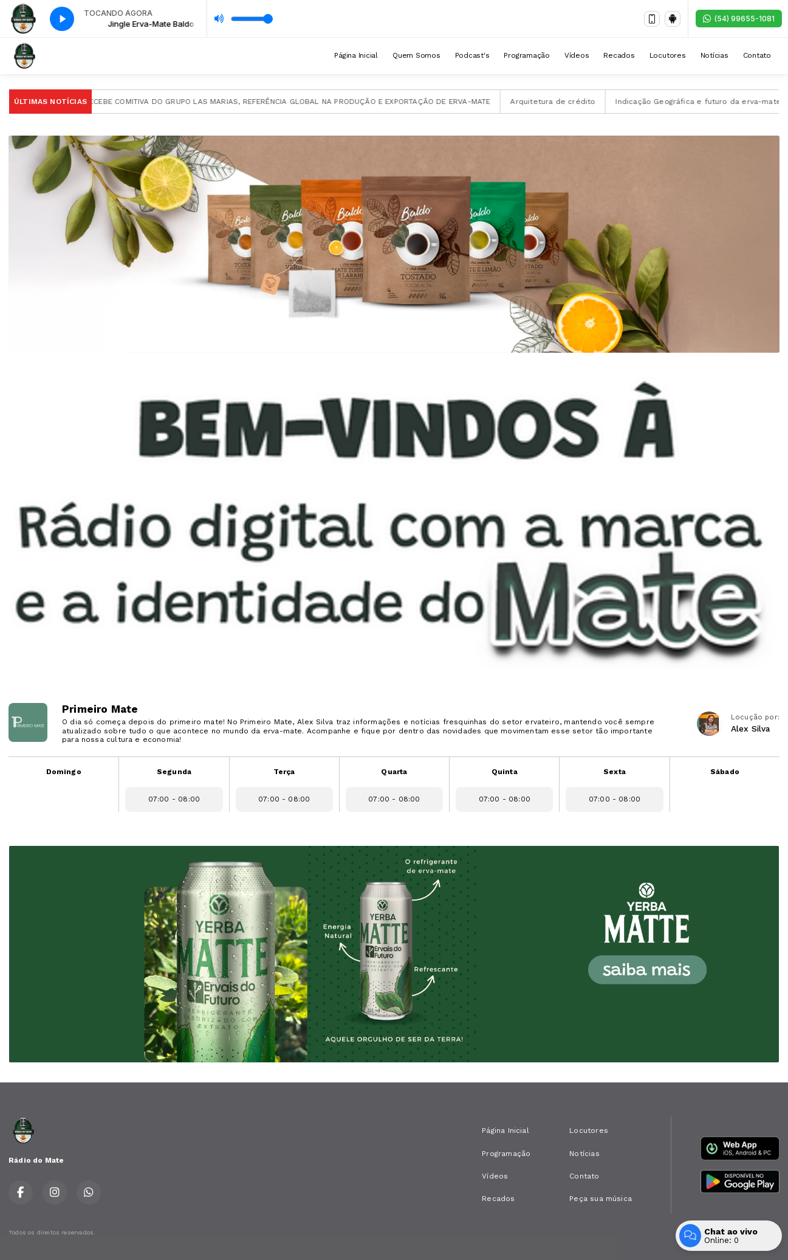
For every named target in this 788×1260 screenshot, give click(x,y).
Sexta (614, 771)
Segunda (174, 771)
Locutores (667, 55)
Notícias (714, 55)
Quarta (394, 771)
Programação (526, 55)
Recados (618, 55)
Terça (284, 771)
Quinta (505, 771)
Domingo (63, 771)
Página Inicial (356, 55)
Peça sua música (600, 1198)
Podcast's (472, 55)
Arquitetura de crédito (566, 101)
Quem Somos (416, 55)
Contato (757, 55)
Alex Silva (750, 728)
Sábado (724, 771)
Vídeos (576, 55)
